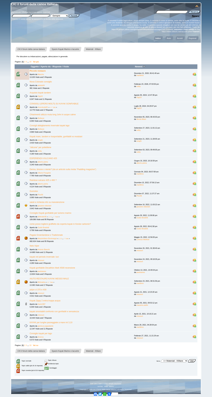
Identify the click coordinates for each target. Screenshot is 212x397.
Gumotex (34, 191)
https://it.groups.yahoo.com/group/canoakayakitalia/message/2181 (139, 29)
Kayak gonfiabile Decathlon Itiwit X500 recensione (52, 268)
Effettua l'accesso (29, 12)
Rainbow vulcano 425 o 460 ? (43, 180)
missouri (140, 250)
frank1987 (41, 304)
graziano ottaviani (44, 206)
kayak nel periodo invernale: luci (44, 257)
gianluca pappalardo (45, 326)
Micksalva (41, 282)
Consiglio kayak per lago (41, 333)
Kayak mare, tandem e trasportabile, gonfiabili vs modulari (56, 136)
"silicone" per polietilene (40, 147)
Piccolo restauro (38, 71)
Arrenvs (41, 337)
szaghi (40, 140)
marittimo (140, 75)
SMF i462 (93, 384)
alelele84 (41, 85)
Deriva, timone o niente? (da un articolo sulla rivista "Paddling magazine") (63, 169)
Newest (140, 66)
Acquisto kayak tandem (40, 93)
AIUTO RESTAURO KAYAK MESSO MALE (49, 279)
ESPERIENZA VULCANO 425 (43, 158)
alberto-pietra (43, 162)
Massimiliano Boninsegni (47, 238)
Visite (66, 66)
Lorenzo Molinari (143, 239)
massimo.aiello (142, 305)
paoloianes (42, 271)
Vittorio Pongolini (44, 173)
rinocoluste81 (43, 107)
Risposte (57, 66)
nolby (139, 86)
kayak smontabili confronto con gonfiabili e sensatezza (54, 311)
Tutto (54, 107)
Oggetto (35, 66)
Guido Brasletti (142, 218)
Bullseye (41, 118)
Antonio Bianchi (44, 249)
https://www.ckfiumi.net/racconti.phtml (177, 31)
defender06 (42, 217)
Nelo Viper (34, 246)
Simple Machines (115, 384)
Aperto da (46, 66)
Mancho (41, 74)
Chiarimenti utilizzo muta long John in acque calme (53, 114)
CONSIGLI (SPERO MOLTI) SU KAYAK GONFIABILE (54, 104)
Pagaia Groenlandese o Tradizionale (46, 235)
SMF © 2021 (103, 384)
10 (30, 62)
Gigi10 (40, 96)
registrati (46, 12)
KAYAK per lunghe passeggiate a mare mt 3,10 (51, 322)
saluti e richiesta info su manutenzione (47, 202)
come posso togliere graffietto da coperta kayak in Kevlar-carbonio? (60, 224)
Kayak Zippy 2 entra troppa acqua (45, 301)
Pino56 (40, 195)
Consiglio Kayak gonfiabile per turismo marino (50, 213)
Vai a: (158, 361)
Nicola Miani (141, 119)
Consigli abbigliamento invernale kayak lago (50, 125)
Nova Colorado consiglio (41, 82)
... (28, 62)
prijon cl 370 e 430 (38, 290)
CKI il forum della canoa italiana (34, 4)
